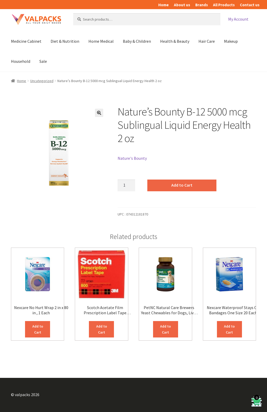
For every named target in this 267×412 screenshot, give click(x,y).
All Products (224, 4)
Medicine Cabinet (26, 41)
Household (20, 61)
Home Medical (101, 41)
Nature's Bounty (132, 158)
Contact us (249, 4)
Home (163, 4)
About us (182, 4)
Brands (201, 4)
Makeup (231, 41)
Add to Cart (181, 185)
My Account (238, 19)
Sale (43, 61)
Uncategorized (41, 80)
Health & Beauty (174, 41)
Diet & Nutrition (65, 41)
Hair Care (206, 41)
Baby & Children (137, 41)
